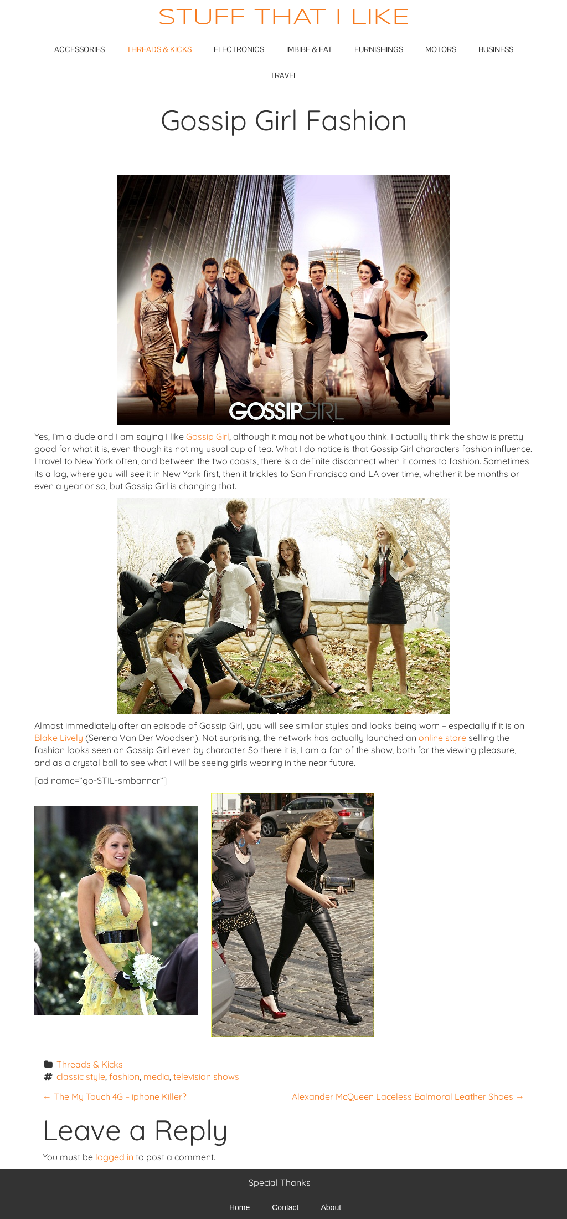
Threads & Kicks (159, 49)
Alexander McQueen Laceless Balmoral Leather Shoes (408, 1096)
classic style (80, 1076)
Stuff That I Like (284, 18)
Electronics (239, 49)
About (331, 1207)
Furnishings (378, 49)
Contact (285, 1207)
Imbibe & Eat (309, 49)
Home (239, 1207)
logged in (114, 1156)
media (156, 1076)
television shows (206, 1076)
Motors (440, 49)
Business (495, 49)
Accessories (79, 49)
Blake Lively (58, 737)
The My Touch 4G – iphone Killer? (115, 1096)
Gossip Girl (207, 436)
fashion (124, 1076)
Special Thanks (280, 1182)
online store (442, 737)
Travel (283, 75)
